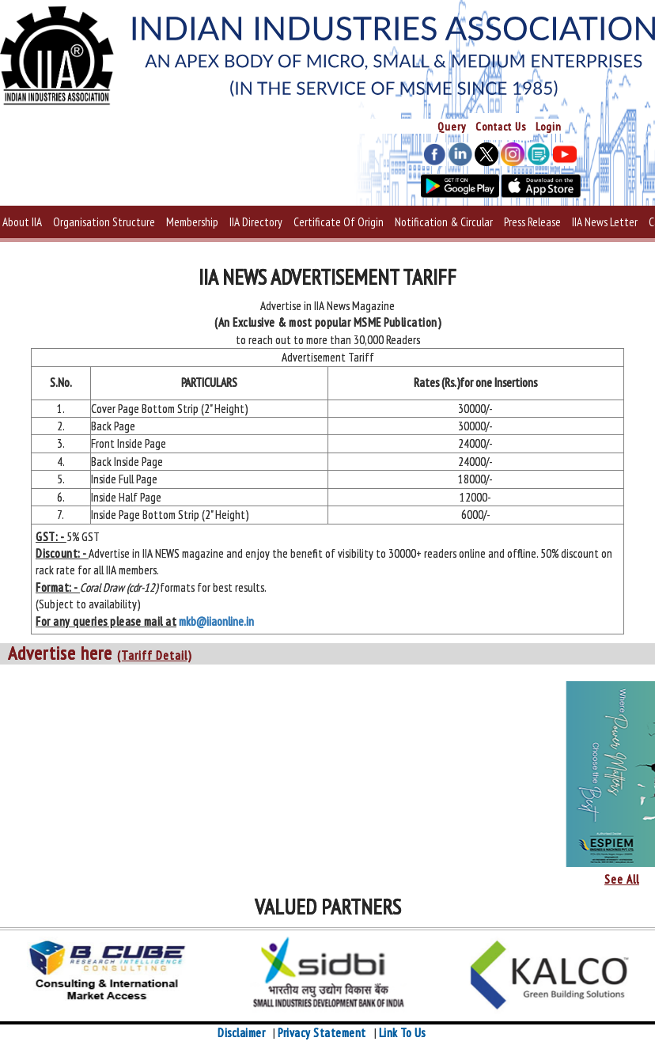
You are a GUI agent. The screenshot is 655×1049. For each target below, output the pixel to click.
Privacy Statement (322, 1032)
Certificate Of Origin (338, 221)
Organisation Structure (104, 221)
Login (549, 126)
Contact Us (500, 126)
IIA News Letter (605, 221)
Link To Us (402, 1032)
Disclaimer (241, 1032)
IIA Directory (255, 221)
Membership (192, 221)
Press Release (532, 221)
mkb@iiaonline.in (216, 621)
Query (451, 126)
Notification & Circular (444, 221)
